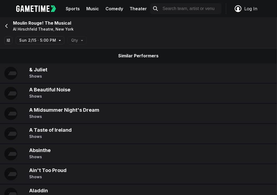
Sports (73, 8)
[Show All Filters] (8, 40)
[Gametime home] (39, 8)
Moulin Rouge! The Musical (42, 23)
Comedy (114, 8)
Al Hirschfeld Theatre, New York (43, 29)
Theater (138, 8)
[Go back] (6, 26)
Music (92, 8)
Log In (245, 9)
